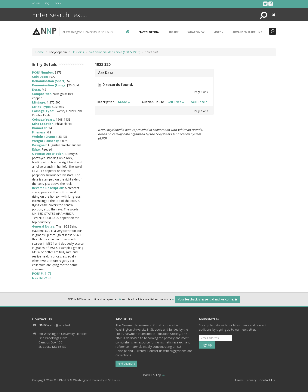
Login (57, 3)
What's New (196, 32)
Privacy (251, 380)
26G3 (47, 278)
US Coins (78, 52)
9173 (47, 273)
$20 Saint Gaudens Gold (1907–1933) (114, 52)
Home (39, 52)
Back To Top (154, 375)
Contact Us (267, 380)
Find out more (126, 363)
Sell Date (199, 102)
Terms (239, 380)
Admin (36, 3)
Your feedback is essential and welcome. (207, 299)
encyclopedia (149, 32)
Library (173, 32)
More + (218, 32)
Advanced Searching (247, 32)
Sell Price (175, 102)
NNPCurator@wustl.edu (54, 325)
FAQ (46, 3)
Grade (124, 102)
